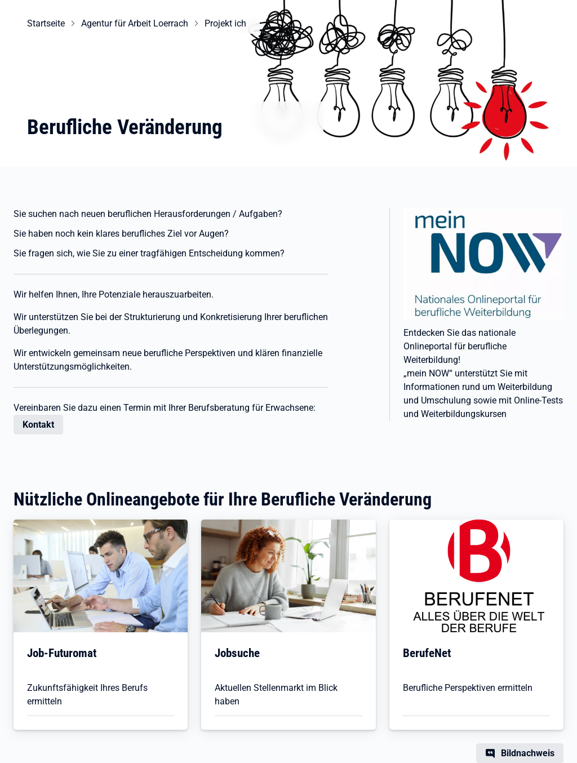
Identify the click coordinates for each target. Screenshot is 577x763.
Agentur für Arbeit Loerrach (134, 23)
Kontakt (38, 424)
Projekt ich (225, 23)
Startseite (46, 23)
